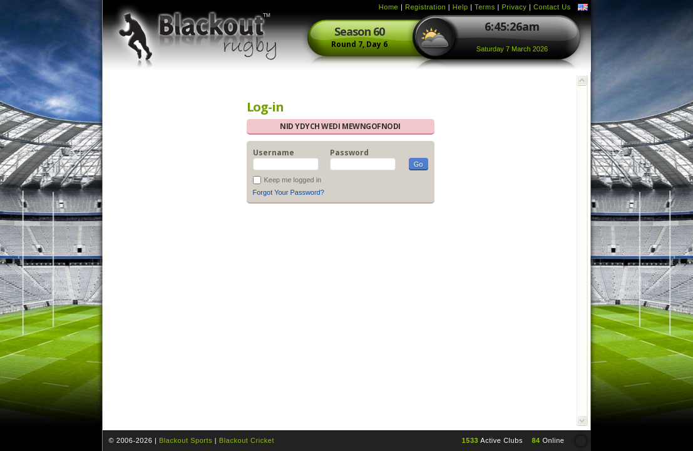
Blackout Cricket (246, 440)
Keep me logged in (293, 180)
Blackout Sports (185, 440)
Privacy (513, 7)
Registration (425, 7)
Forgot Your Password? (288, 192)
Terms (485, 7)
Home (389, 7)
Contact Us (552, 7)
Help (460, 7)
